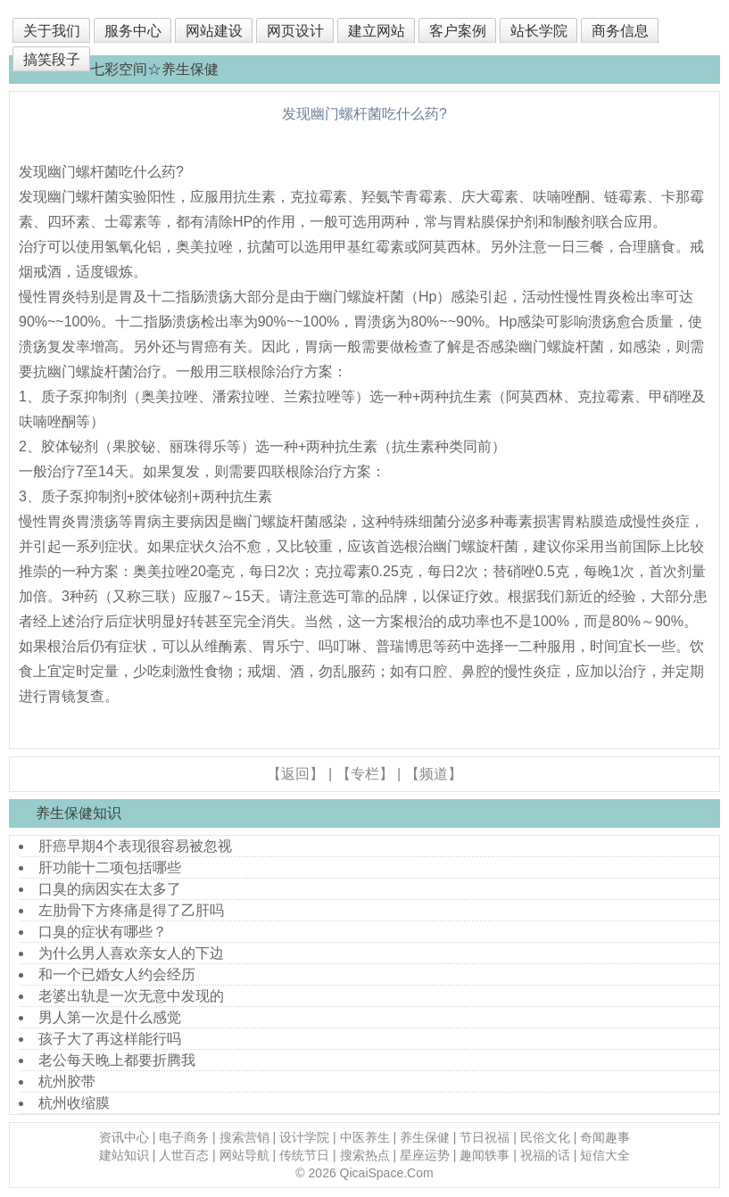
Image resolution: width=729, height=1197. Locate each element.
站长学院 (538, 30)
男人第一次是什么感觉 (109, 1017)
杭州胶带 (66, 1081)
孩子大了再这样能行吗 (109, 1038)
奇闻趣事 (605, 1137)
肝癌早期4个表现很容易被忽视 (135, 846)
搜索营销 (244, 1137)
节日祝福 (484, 1137)
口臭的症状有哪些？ (102, 931)
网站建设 (214, 30)
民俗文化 (545, 1137)
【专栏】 (364, 773)
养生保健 (425, 1137)
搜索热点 (365, 1155)
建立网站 (376, 30)
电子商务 (184, 1137)
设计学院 (304, 1137)
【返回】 (295, 773)
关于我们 (51, 30)
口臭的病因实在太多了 (109, 888)
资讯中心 (124, 1137)
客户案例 (457, 30)
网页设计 (295, 30)
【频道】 (433, 773)
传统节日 (304, 1155)
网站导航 (244, 1155)
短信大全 (605, 1155)
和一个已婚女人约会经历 (116, 974)
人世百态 (184, 1155)
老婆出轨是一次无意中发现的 (131, 995)
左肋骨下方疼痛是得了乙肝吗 (131, 910)
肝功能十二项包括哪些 (109, 867)
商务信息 (620, 30)
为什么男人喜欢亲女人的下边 (131, 953)
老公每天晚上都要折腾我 (116, 1060)
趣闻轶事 (484, 1155)
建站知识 (124, 1155)
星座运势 (425, 1155)
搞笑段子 (51, 59)
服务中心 (133, 30)
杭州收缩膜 (74, 1102)
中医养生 (365, 1137)
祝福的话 (545, 1155)
